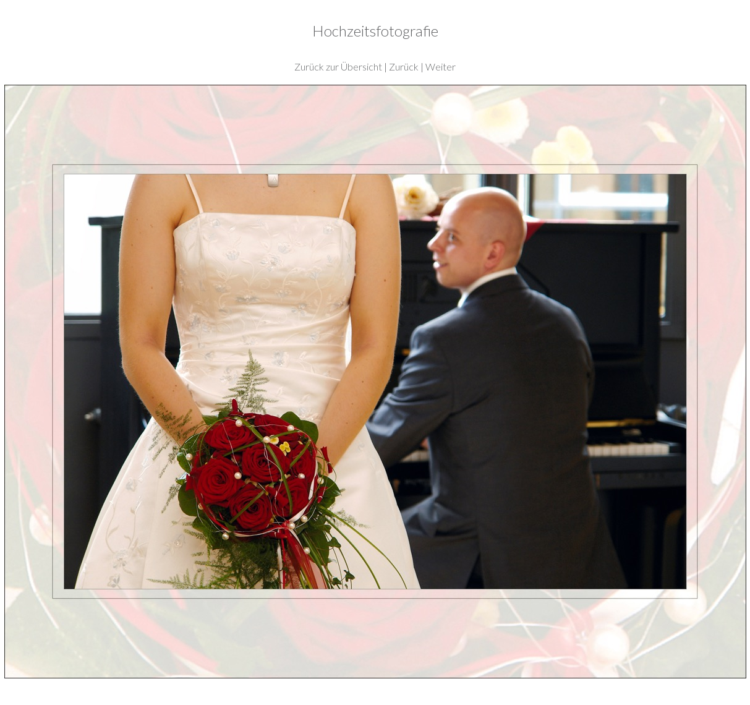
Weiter (440, 66)
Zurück (404, 66)
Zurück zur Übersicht (338, 66)
